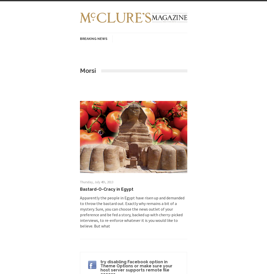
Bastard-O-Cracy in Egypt (106, 189)
